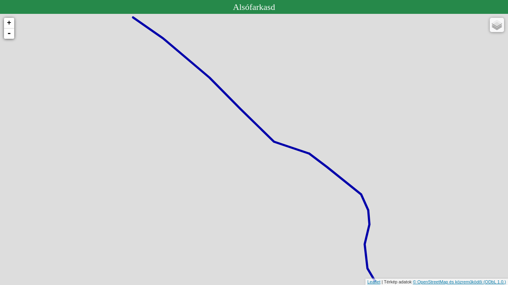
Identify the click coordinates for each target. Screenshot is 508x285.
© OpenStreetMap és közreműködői (448, 281)
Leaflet (374, 281)
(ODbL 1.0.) (494, 281)
